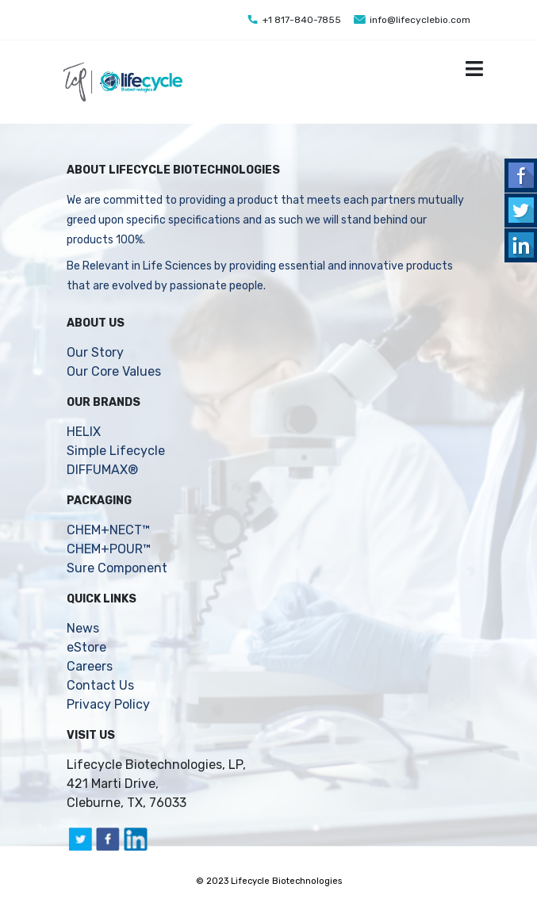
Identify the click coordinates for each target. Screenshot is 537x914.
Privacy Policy (108, 704)
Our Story (95, 352)
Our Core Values (114, 371)
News (83, 628)
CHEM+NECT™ (108, 529)
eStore (86, 647)
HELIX (84, 431)
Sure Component (117, 568)
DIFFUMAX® (102, 469)
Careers (90, 666)
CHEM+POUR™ (109, 548)
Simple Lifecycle (116, 450)
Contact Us (100, 685)
